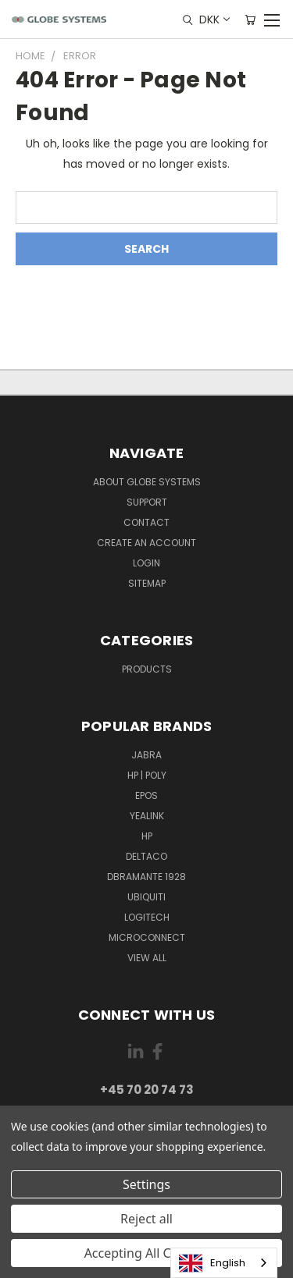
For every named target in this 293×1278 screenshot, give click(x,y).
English (212, 1263)
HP (146, 836)
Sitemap (147, 583)
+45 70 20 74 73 (147, 1089)
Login (146, 563)
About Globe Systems (147, 481)
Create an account (146, 542)
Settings (146, 1184)
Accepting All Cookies (146, 1253)
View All (146, 957)
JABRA (146, 754)
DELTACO (146, 856)
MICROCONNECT (147, 937)
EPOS (146, 795)
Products (147, 669)
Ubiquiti (146, 896)
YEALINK (147, 815)
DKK (213, 19)
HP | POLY (146, 775)
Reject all (146, 1218)
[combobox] (223, 1263)
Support (147, 502)
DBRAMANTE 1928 (146, 876)
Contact (146, 522)
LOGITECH (147, 917)
